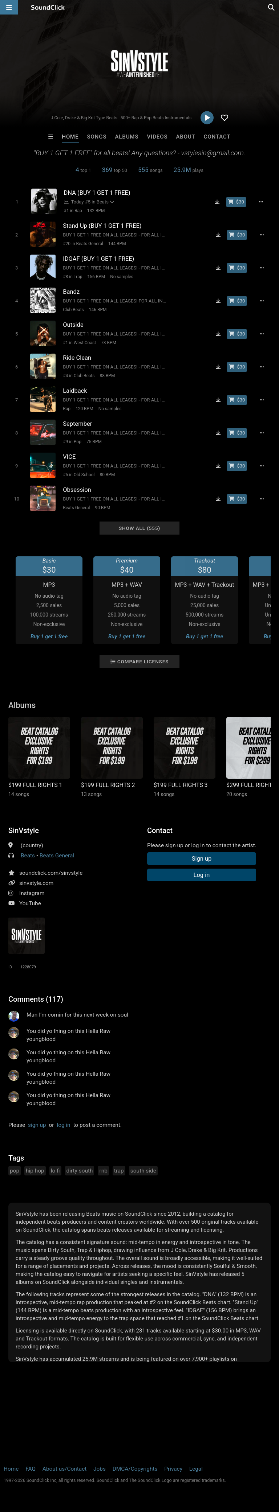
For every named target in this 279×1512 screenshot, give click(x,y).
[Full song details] (261, 202)
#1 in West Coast (79, 342)
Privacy (173, 1469)
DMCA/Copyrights (135, 1469)
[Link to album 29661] (39, 757)
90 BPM (102, 507)
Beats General (76, 507)
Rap (66, 408)
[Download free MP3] (217, 202)
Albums (126, 136)
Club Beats (73, 309)
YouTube (30, 903)
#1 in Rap (73, 210)
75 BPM (94, 441)
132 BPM (96, 210)
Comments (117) (35, 999)
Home (70, 136)
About (185, 136)
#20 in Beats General (83, 243)
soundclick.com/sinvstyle (50, 873)
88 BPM (107, 375)
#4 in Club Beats (78, 375)
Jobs (99, 1469)
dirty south (79, 1170)
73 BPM (108, 342)
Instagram (31, 893)
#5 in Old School (78, 474)
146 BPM (98, 309)
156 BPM (96, 276)
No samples (121, 276)
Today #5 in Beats (86, 202)
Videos (157, 136)
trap (119, 1170)
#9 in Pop (72, 441)
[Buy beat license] (236, 202)
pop (14, 1170)
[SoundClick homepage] (48, 7)
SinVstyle (23, 830)
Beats (28, 855)
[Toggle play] (17, 202)
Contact (217, 136)
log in (63, 1125)
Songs (97, 136)
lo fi (55, 1170)
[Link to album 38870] (112, 757)
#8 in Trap (72, 276)
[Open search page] (271, 7)
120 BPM (84, 408)
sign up (37, 1125)
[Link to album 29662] (184, 757)
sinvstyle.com (36, 883)
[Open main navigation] (9, 7)
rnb (103, 1170)
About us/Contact (64, 1469)
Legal (196, 1469)
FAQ (30, 1469)
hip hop (35, 1170)
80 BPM (107, 474)
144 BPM (117, 243)
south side (143, 1170)
